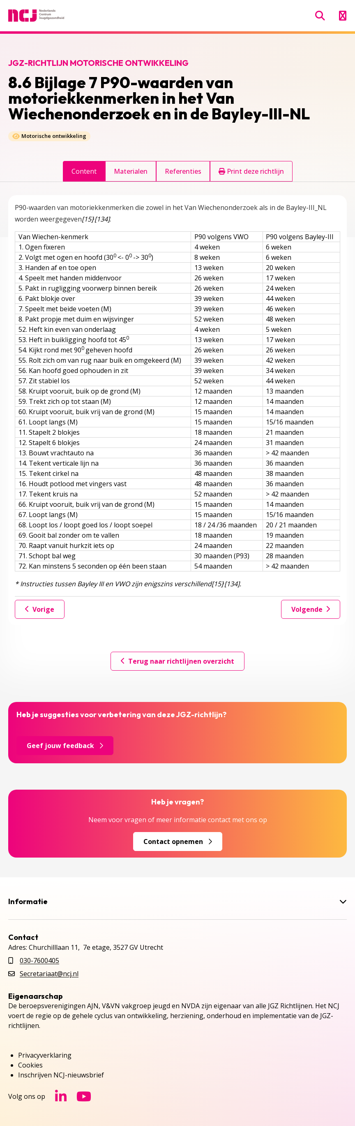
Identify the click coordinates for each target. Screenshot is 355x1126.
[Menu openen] (342, 15)
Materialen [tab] (131, 171)
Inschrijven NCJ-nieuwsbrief (61, 1074)
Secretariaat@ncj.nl (49, 973)
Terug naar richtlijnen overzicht (177, 661)
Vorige (39, 609)
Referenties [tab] (183, 171)
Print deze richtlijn (251, 171)
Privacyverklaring (44, 1055)
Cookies (30, 1065)
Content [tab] (84, 171)
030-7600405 (39, 960)
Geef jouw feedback (65, 745)
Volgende (310, 609)
